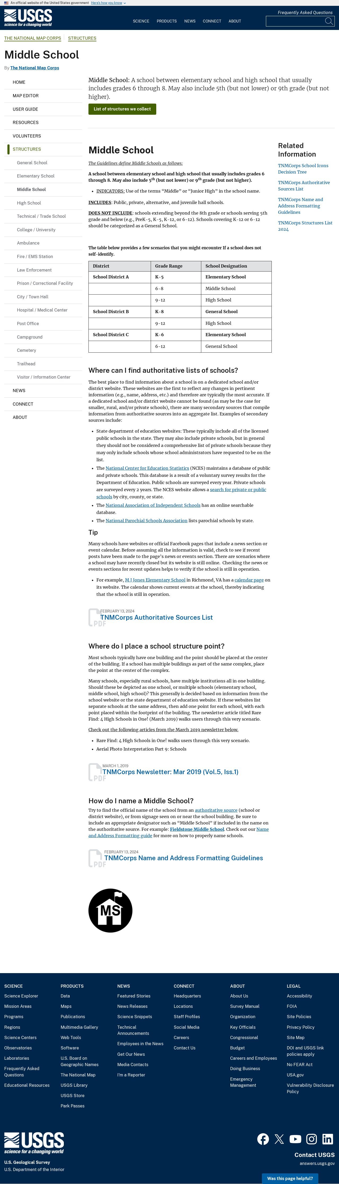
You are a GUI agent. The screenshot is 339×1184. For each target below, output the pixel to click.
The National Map (78, 1074)
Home (19, 82)
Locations (183, 1006)
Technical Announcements (133, 1030)
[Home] (28, 25)
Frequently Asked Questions (305, 12)
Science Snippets (134, 1016)
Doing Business (245, 1068)
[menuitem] (141, 18)
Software (70, 1047)
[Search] (329, 21)
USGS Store (72, 1095)
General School (32, 162)
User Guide (25, 109)
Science (141, 21)
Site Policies (299, 1016)
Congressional (244, 1037)
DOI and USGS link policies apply (305, 1051)
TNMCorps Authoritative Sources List (156, 617)
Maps (66, 1006)
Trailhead (26, 363)
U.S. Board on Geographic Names (80, 1061)
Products (167, 21)
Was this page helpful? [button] (290, 1178)
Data (65, 996)
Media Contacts (132, 1064)
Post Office (28, 323)
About (235, 21)
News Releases (132, 1006)
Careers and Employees (253, 1058)
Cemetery (26, 350)
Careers (181, 1037)
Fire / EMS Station (35, 256)
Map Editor (26, 95)
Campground (30, 337)
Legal (294, 986)
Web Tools (71, 1037)
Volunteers (27, 136)
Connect (212, 21)
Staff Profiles (187, 1016)
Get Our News (131, 1054)
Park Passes (72, 1105)
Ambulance (28, 243)
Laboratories (16, 1058)
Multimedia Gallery (79, 1027)
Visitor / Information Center (43, 377)
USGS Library (74, 1085)
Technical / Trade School (41, 216)
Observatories (18, 1047)
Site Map (296, 1037)
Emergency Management (243, 1082)
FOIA (292, 1006)
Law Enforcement (34, 270)
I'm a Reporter (131, 1074)
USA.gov (295, 1074)
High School (29, 203)
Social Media (186, 1027)
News (189, 21)
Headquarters (187, 996)
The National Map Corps (32, 38)
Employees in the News (140, 1043)
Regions (12, 1027)
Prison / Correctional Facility (45, 283)
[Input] (300, 21)
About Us (239, 996)
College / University (36, 229)
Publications (73, 1016)
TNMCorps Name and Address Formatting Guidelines (183, 858)
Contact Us (184, 1047)
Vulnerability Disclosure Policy (310, 1088)
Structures (82, 38)
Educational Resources (27, 1085)
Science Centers (20, 1037)
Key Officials (243, 1027)
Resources (26, 122)
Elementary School (36, 176)
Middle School (31, 189)
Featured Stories (133, 996)
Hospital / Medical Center (42, 310)
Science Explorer (21, 996)
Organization (242, 1016)
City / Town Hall (32, 296)
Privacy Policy (301, 1027)
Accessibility (299, 996)
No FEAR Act (300, 1064)
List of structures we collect (122, 109)
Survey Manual (245, 1006)
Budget (237, 1047)
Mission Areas (18, 1006)
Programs (13, 1016)
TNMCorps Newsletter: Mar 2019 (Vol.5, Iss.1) (170, 771)
